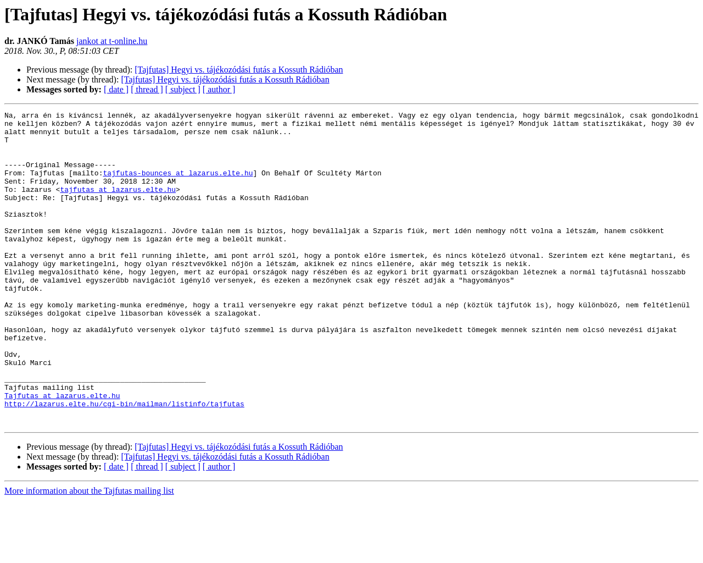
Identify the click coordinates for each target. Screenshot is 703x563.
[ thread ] (147, 89)
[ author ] (219, 89)
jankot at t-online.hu (111, 41)
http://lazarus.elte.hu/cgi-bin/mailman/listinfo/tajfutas (124, 463)
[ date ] (116, 89)
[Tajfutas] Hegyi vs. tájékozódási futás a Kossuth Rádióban (239, 69)
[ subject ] (182, 89)
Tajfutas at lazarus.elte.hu (62, 453)
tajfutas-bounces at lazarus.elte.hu (178, 186)
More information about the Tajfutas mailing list (89, 553)
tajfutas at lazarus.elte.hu (118, 206)
